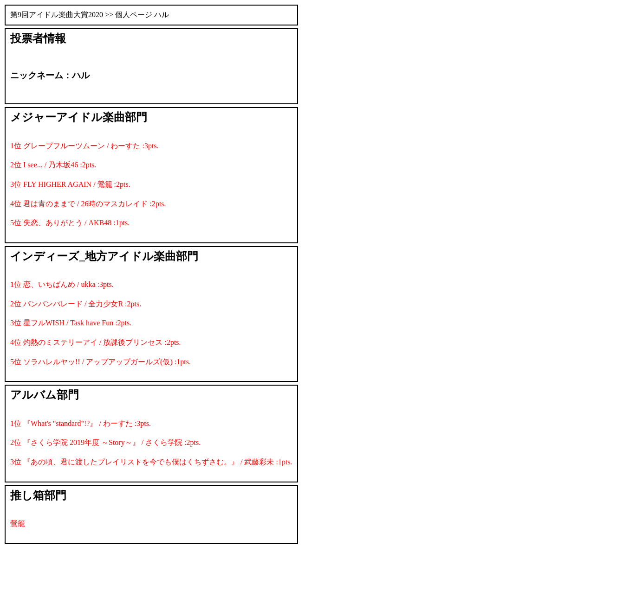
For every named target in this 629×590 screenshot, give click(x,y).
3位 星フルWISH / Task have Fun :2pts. (70, 323)
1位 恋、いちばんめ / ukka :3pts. (62, 284)
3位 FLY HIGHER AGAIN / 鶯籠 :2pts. (70, 184)
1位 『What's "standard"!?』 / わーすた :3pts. (80, 423)
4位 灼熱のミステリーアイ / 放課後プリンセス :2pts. (95, 342)
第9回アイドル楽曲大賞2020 (56, 15)
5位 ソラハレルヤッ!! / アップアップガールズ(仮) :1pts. (100, 362)
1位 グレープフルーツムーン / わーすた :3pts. (84, 146)
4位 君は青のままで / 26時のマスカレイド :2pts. (88, 204)
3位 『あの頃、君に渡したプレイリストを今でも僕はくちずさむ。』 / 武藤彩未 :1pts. (151, 462)
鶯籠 (17, 523)
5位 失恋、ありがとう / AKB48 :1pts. (70, 223)
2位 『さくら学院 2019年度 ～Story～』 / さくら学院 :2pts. (105, 442)
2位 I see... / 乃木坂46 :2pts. (53, 165)
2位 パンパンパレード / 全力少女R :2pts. (75, 304)
